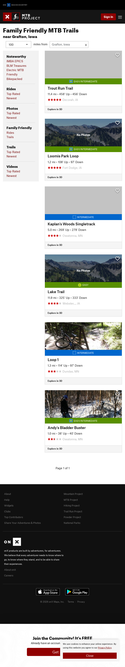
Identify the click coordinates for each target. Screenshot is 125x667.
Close (90, 655)
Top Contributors (13, 517)
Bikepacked (14, 78)
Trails (10, 136)
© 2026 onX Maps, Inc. (52, 601)
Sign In (108, 17)
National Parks (72, 522)
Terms (71, 601)
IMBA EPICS (15, 61)
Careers (8, 575)
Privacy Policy (105, 648)
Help (6, 499)
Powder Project (72, 517)
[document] (90, 650)
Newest (12, 98)
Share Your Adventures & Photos (22, 522)
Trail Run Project (73, 511)
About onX (10, 569)
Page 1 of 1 (63, 468)
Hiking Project (72, 505)
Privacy (81, 601)
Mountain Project (73, 493)
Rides (10, 132)
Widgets (8, 505)
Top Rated (13, 93)
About (7, 493)
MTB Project (71, 499)
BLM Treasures (16, 65)
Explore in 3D (55, 109)
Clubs (7, 511)
